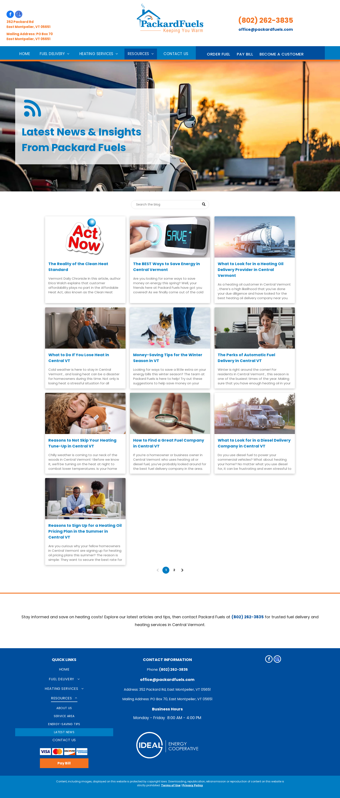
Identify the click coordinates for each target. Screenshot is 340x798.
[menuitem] (26, 54)
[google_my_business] (18, 15)
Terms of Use (170, 785)
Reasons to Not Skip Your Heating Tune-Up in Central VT (82, 443)
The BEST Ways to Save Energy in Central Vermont (166, 266)
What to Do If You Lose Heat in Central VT (78, 357)
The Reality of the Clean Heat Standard (78, 266)
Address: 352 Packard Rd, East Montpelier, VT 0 (163, 689)
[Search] (170, 204)
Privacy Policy (192, 785)
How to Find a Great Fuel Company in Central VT (168, 443)
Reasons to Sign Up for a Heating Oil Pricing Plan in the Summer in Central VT (85, 531)
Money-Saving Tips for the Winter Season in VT (167, 357)
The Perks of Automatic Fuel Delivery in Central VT (246, 357)
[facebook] (10, 15)
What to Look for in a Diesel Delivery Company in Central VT (254, 443)
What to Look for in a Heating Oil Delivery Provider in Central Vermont (250, 269)
